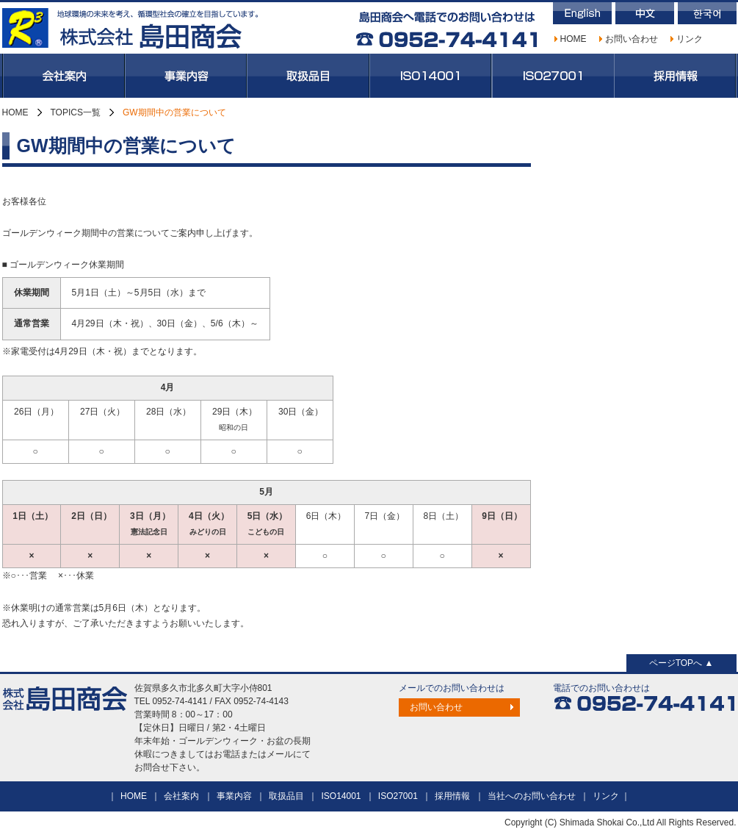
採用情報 (675, 76)
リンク (689, 39)
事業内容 (186, 76)
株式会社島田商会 (130, 28)
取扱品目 (308, 76)
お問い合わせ (631, 39)
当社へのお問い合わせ (532, 796)
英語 (582, 13)
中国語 (644, 13)
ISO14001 (430, 76)
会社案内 (63, 76)
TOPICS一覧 (76, 112)
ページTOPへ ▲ (681, 663)
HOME (573, 39)
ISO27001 (553, 76)
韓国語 (707, 13)
